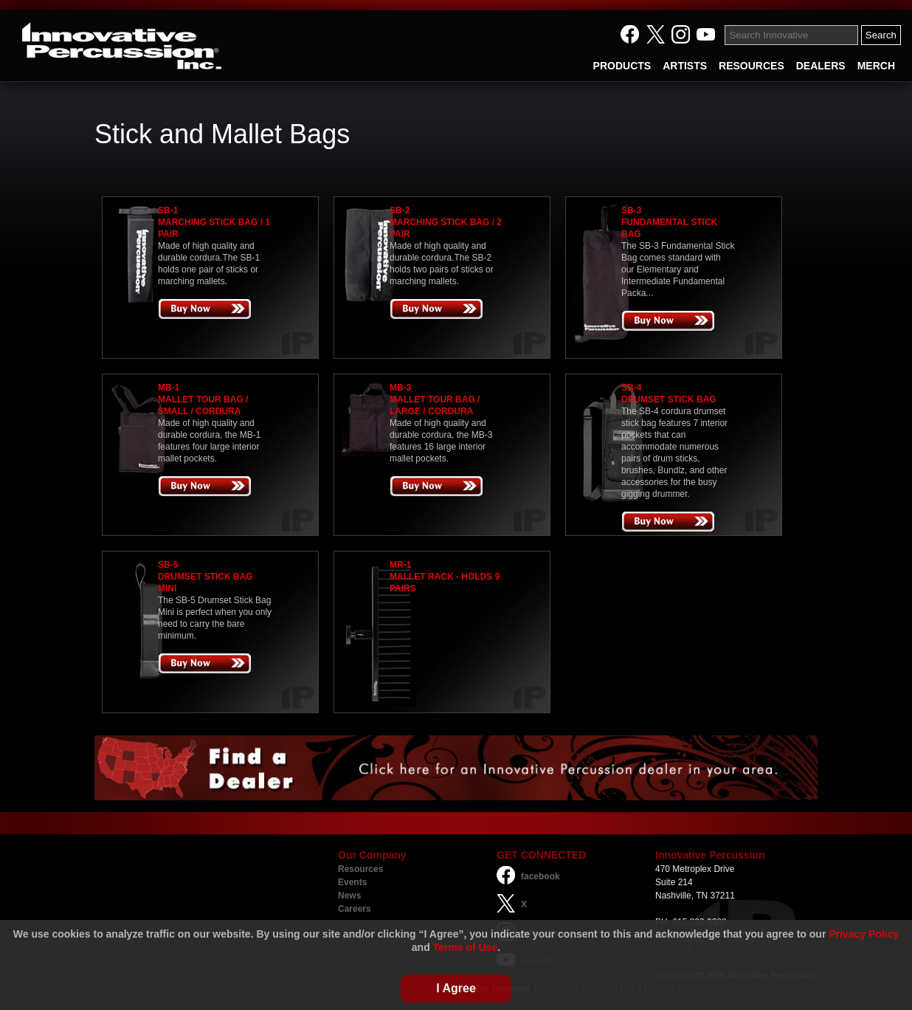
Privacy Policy (864, 934)
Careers (354, 909)
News (349, 895)
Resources (360, 869)
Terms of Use (465, 947)
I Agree (456, 988)
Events (352, 882)
